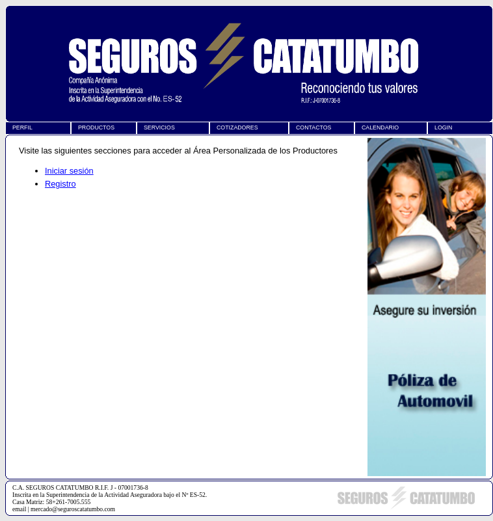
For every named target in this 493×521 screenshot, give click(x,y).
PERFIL (22, 127)
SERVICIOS (159, 127)
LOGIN (443, 127)
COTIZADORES (237, 127)
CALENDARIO (380, 127)
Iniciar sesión (69, 171)
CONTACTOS (313, 127)
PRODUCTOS (96, 127)
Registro (60, 184)
